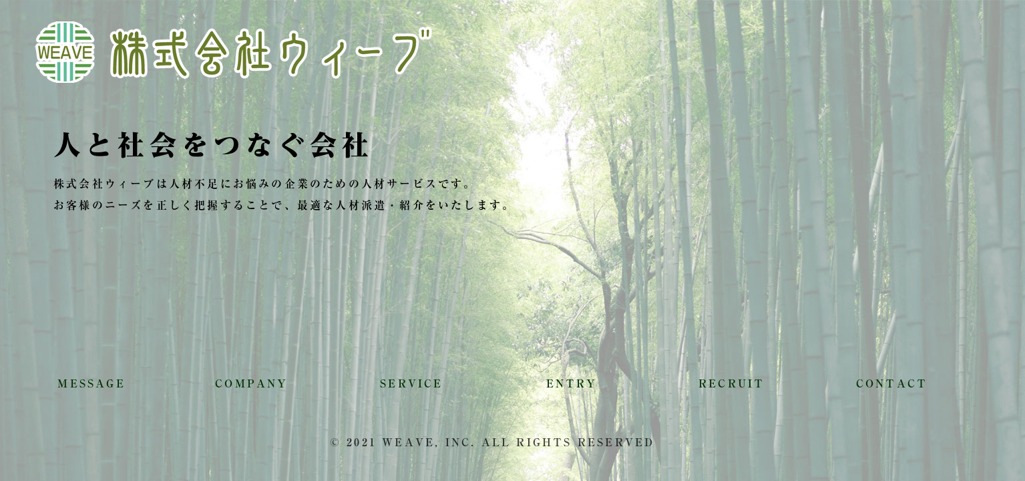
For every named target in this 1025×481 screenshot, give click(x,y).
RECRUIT (731, 383)
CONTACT (892, 383)
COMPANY (251, 383)
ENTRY (572, 383)
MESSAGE (91, 383)
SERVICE (411, 383)
